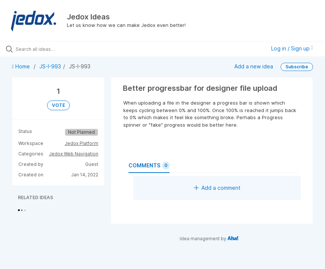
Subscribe (296, 66)
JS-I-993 (50, 66)
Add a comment (217, 188)
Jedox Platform (81, 143)
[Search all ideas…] (50, 48)
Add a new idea (253, 66)
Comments (149, 165)
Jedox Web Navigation (73, 154)
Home (21, 66)
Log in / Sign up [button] (292, 48)
